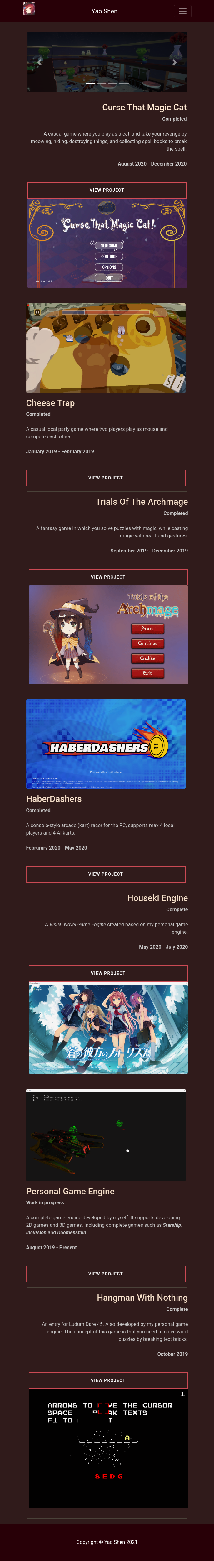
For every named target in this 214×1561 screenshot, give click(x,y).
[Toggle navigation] (183, 11)
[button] (39, 62)
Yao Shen (104, 11)
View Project (107, 190)
